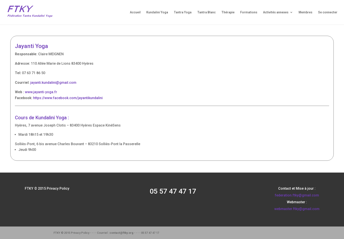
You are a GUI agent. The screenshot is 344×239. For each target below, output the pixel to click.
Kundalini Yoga (157, 12)
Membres (305, 12)
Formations (248, 12)
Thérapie (228, 12)
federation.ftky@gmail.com (297, 195)
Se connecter (327, 12)
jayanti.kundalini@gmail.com (53, 82)
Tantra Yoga (183, 12)
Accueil (135, 12)
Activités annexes (275, 12)
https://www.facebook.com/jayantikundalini (68, 98)
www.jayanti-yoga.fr (41, 92)
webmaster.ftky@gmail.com (296, 209)
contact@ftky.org (121, 232)
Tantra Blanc (206, 12)
